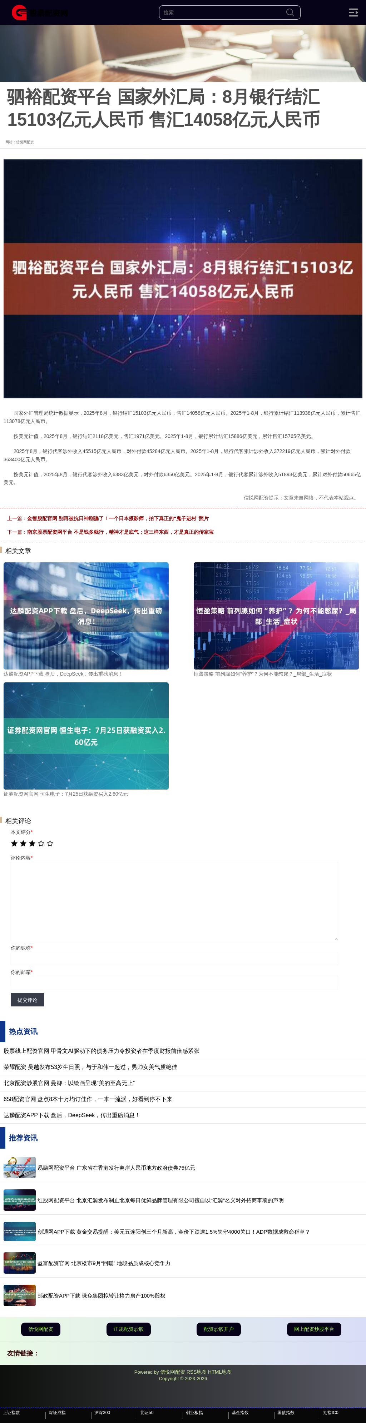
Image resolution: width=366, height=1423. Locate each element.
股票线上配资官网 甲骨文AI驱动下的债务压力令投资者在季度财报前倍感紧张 (101, 1051)
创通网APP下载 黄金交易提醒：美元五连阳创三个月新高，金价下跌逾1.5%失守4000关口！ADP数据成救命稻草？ (174, 1232)
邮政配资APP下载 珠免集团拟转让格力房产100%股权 (101, 1296)
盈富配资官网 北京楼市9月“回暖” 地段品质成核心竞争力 (104, 1263)
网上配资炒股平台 (314, 1329)
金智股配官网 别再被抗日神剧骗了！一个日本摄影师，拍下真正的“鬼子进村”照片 (118, 518)
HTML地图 (220, 1372)
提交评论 (28, 1000)
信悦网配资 (40, 1329)
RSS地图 (197, 1372)
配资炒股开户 (219, 1329)
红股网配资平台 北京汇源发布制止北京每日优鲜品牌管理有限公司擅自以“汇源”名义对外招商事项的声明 (161, 1200)
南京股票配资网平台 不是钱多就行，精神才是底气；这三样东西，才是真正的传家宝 (120, 532)
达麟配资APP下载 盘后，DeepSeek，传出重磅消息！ (72, 1115)
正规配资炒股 (129, 1329)
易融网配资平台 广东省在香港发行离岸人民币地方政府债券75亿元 (116, 1168)
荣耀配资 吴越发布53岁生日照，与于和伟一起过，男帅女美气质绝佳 (90, 1067)
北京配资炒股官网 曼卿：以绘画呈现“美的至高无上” (69, 1083)
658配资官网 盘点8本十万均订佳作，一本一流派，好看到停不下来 (88, 1099)
